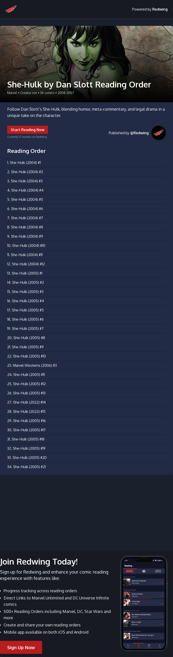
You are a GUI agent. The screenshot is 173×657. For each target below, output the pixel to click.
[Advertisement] (86, 509)
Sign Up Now (21, 647)
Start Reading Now (27, 129)
